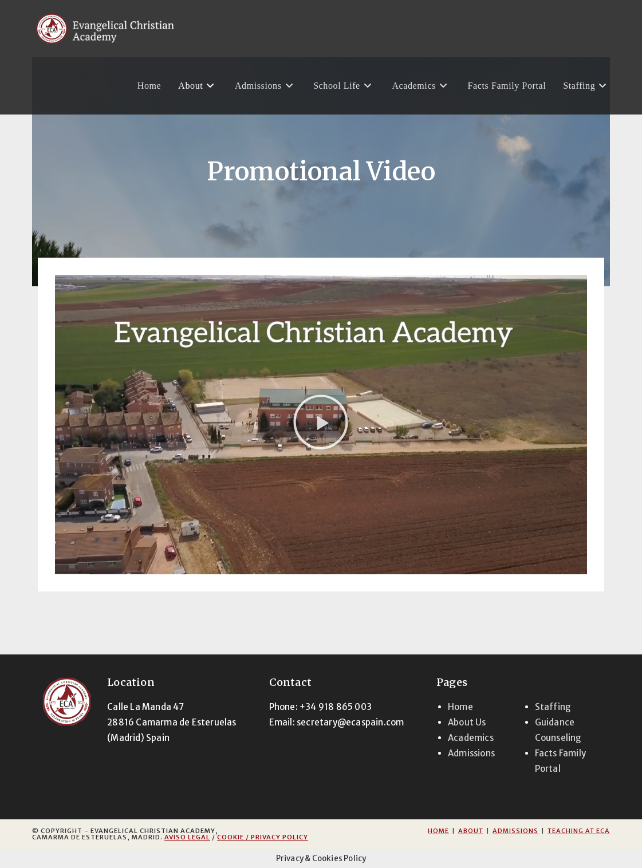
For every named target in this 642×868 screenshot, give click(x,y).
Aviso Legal (187, 837)
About (470, 831)
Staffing (553, 706)
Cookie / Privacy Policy (262, 837)
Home (460, 706)
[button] (320, 424)
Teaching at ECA (579, 831)
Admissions (471, 753)
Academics (471, 737)
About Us (467, 722)
